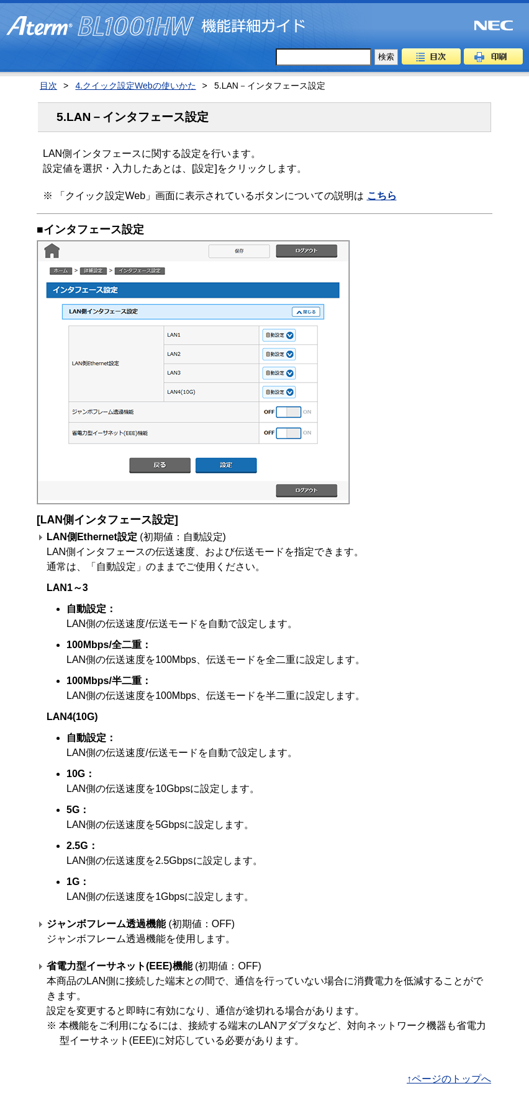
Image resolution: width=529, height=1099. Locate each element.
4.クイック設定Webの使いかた (135, 86)
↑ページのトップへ (449, 1079)
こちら (382, 195)
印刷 (493, 56)
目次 (431, 56)
